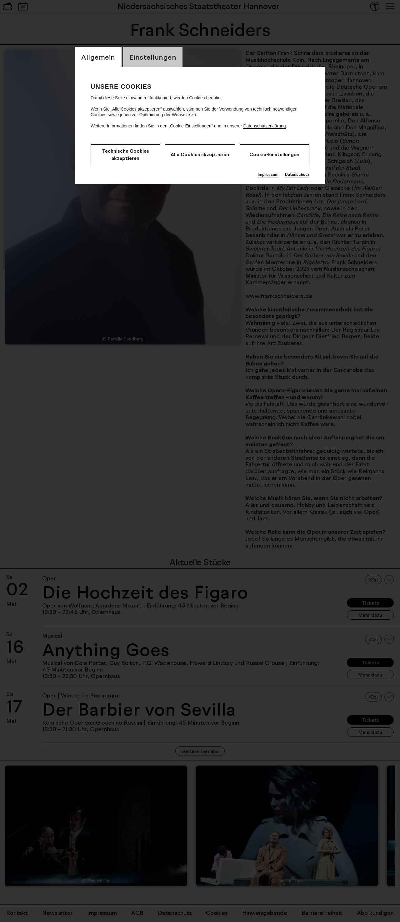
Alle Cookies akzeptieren (200, 154)
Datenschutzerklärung (264, 125)
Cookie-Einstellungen (274, 154)
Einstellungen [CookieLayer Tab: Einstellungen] (153, 57)
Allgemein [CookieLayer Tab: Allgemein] (98, 57)
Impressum (268, 174)
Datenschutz (297, 174)
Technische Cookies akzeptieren (125, 154)
